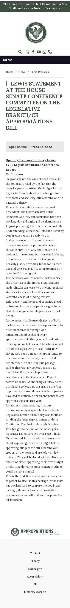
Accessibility (35, 576)
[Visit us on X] (28, 52)
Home (9, 72)
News (22, 72)
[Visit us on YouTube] (40, 52)
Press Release (41, 147)
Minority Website (35, 592)
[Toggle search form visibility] (20, 52)
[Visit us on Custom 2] (51, 52)
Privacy (35, 561)
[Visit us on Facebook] (34, 52)
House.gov (35, 569)
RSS (35, 584)
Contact (35, 553)
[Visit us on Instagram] (45, 52)
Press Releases (39, 72)
